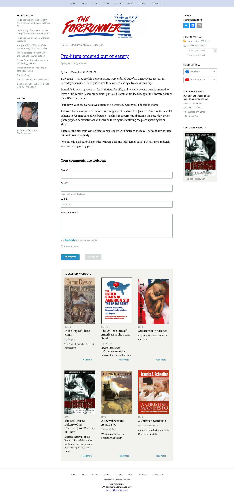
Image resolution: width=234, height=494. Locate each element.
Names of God (192, 116)
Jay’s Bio (118, 3)
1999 (76, 63)
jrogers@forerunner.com (117, 490)
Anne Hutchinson (193, 103)
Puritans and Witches (195, 111)
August (67, 63)
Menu (84, 3)
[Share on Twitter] (186, 25)
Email (63, 183)
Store (95, 3)
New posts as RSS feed (198, 41)
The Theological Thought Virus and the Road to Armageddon (31, 54)
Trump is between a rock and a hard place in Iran (31, 69)
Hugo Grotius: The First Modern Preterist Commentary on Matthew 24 (33, 23)
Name (64, 169)
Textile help (70, 239)
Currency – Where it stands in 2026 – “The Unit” (33, 85)
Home (73, 3)
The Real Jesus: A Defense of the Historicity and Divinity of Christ (79, 426)
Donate (156, 474)
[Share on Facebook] (192, 25)
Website (65, 199)
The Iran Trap (23, 75)
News (83, 63)
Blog (106, 3)
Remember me (71, 246)
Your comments (68, 212)
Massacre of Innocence (152, 331)
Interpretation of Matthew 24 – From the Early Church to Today (32, 47)
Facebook (195, 71)
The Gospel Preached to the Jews (33, 79)
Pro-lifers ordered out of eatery (95, 55)
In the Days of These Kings (77, 332)
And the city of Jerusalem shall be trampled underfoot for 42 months (33, 32)
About (131, 3)
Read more (87, 359)
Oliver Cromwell (193, 107)
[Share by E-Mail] (199, 25)
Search (143, 3)
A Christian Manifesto (152, 421)
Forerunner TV (198, 79)
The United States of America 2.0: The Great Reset (115, 334)
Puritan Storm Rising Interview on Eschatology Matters (33, 62)
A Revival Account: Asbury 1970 (112, 422)
